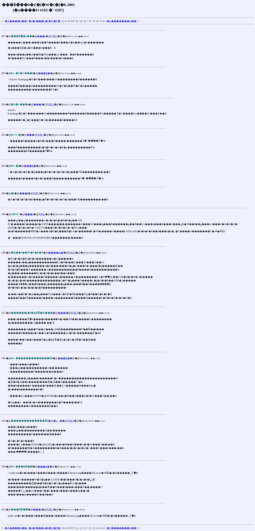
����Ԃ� (55, 252)
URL (54, 36)
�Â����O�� (16, 21)
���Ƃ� (44, 73)
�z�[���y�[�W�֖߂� (44, 21)
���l (41, 36)
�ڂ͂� (57, 420)
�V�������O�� (122, 21)
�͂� (29, 134)
